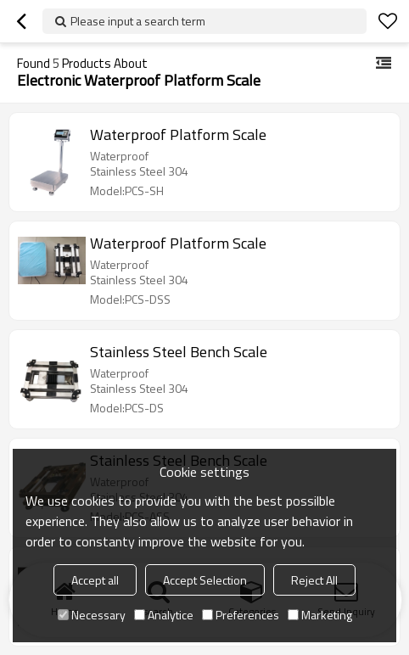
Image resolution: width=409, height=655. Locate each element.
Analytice (163, 615)
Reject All (314, 580)
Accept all (95, 580)
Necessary (92, 615)
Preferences (240, 615)
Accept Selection (205, 580)
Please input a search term (137, 21)
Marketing (320, 615)
